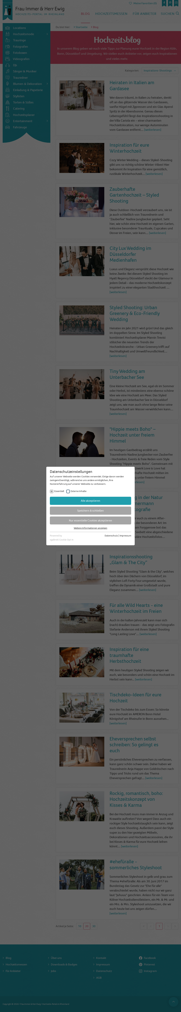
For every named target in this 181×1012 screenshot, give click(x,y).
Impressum (125, 535)
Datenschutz (111, 535)
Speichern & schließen (90, 510)
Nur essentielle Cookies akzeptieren (90, 520)
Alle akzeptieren (90, 501)
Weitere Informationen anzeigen (90, 528)
